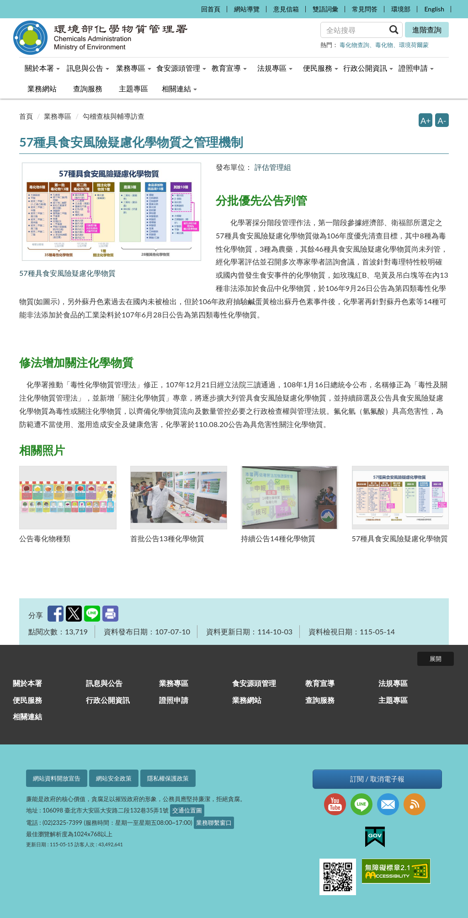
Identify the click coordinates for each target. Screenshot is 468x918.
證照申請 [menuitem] (416, 67)
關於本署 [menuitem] (42, 67)
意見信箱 (286, 9)
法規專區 (393, 683)
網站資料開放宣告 (56, 778)
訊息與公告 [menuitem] (88, 67)
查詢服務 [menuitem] (87, 88)
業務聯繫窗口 (214, 822)
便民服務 (27, 700)
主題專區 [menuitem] (133, 88)
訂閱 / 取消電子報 (377, 779)
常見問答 (365, 9)
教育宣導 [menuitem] (229, 67)
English (434, 9)
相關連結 (27, 716)
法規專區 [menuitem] (274, 67)
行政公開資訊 (108, 700)
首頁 (26, 116)
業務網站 (246, 700)
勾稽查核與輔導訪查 (113, 116)
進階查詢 (426, 29)
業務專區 (57, 116)
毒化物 (384, 44)
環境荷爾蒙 (414, 44)
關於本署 (27, 683)
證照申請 (173, 700)
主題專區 (393, 700)
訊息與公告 (104, 683)
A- (442, 121)
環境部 (400, 9)
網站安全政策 (114, 778)
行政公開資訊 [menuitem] (368, 67)
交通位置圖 (187, 810)
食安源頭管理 (254, 683)
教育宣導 (320, 683)
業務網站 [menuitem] (42, 88)
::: (191, 7)
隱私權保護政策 (168, 778)
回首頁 (210, 9)
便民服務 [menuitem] (320, 67)
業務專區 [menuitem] (133, 67)
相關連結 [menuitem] (179, 88)
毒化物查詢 (354, 44)
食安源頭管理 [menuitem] (181, 67)
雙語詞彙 (325, 9)
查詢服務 (320, 700)
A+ (425, 121)
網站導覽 (247, 9)
